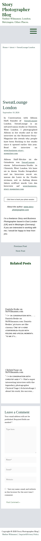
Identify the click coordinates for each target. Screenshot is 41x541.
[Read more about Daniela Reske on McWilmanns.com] (20, 287)
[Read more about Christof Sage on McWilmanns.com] (20, 356)
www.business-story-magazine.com (14, 152)
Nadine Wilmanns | (10, 534)
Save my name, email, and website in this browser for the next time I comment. (20, 492)
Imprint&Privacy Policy (29, 534)
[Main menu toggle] (33, 31)
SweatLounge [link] (30, 121)
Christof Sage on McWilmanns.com (14, 371)
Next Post (20, 251)
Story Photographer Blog (16, 9)
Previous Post (20, 246)
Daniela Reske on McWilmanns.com (14, 310)
